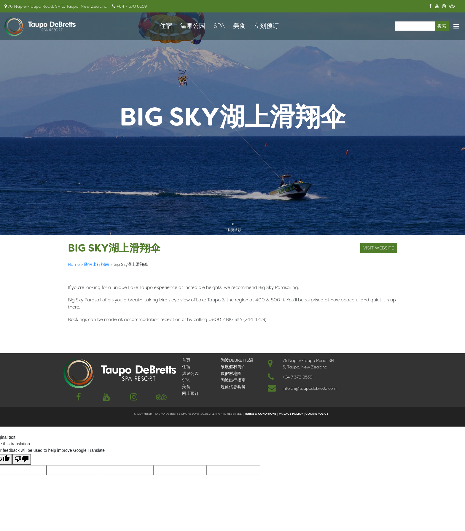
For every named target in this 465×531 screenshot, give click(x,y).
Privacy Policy (291, 414)
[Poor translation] (21, 459)
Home (74, 264)
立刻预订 (266, 26)
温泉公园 (192, 26)
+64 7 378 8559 (297, 377)
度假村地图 (231, 373)
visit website (378, 248)
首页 (186, 360)
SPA (219, 26)
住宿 (166, 26)
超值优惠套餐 (233, 386)
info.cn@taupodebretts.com (310, 388)
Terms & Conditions (260, 414)
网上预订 (190, 393)
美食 (239, 26)
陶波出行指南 (96, 264)
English (76, 331)
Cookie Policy (317, 414)
